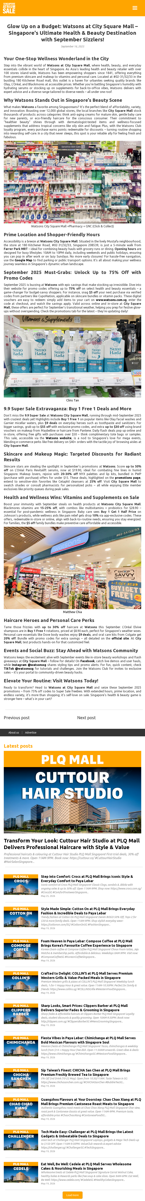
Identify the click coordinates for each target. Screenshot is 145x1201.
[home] (9, 8)
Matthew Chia (72, 612)
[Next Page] (72, 1195)
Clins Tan (72, 400)
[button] (135, 8)
